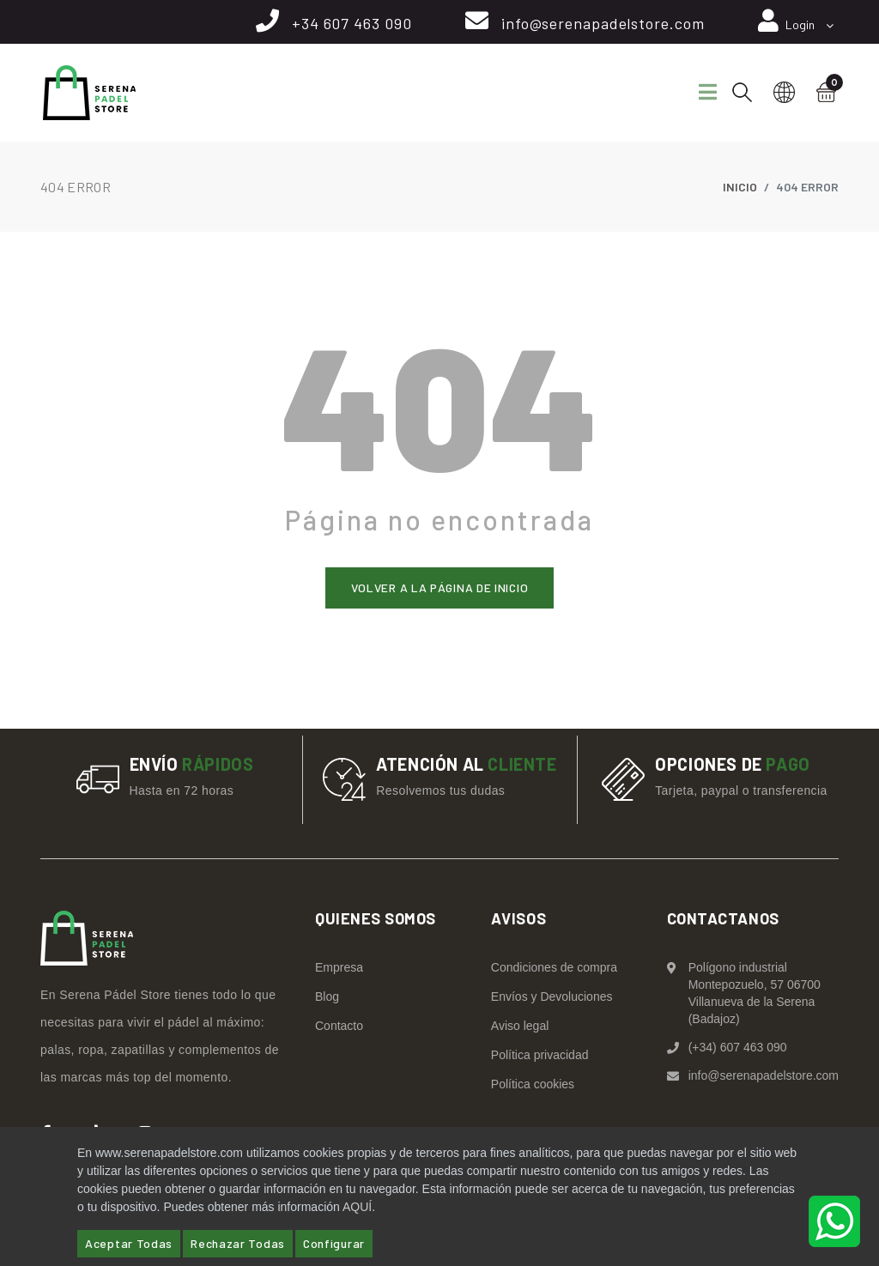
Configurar (334, 1243)
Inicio (740, 186)
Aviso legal (520, 1026)
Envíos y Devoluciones (552, 996)
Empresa (339, 967)
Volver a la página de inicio (440, 587)
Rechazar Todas (238, 1243)
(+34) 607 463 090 (737, 1047)
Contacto (339, 1026)
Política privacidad (540, 1055)
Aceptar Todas (129, 1243)
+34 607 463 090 (349, 23)
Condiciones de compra (554, 967)
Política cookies (532, 1084)
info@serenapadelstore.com (601, 23)
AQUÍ (357, 1207)
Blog (327, 996)
